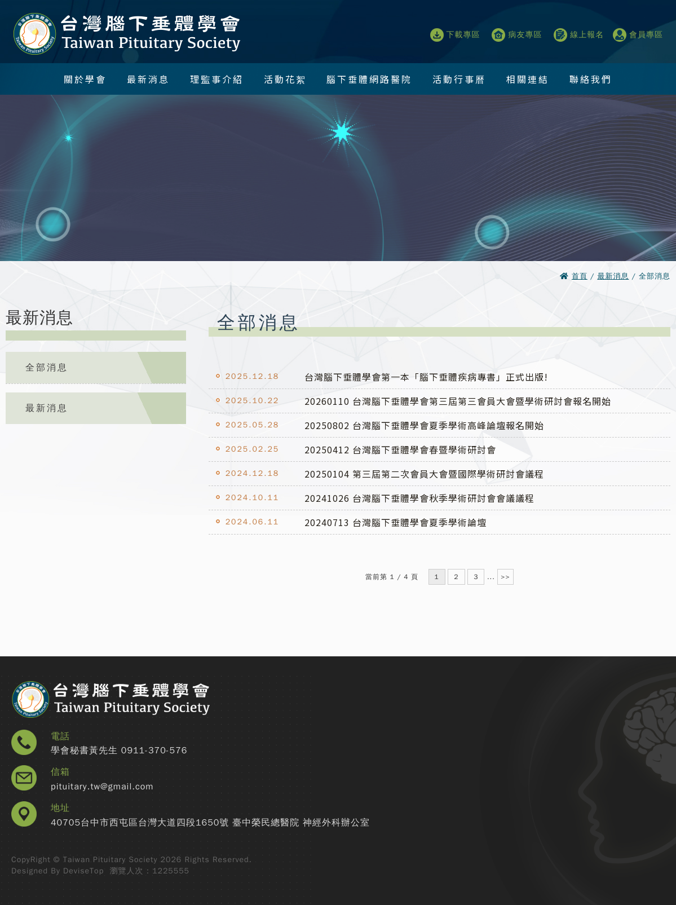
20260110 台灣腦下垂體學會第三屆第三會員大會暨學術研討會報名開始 (457, 401)
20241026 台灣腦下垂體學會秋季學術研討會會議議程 (419, 498)
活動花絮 (285, 79)
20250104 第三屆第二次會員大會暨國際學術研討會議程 (424, 473)
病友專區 (517, 35)
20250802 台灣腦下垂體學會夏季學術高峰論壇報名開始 (424, 425)
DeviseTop (83, 871)
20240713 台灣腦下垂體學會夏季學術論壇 (395, 522)
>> (505, 576)
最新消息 (148, 79)
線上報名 (579, 35)
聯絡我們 (590, 79)
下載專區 (455, 35)
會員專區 (638, 35)
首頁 (579, 276)
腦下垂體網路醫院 (369, 79)
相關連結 (527, 79)
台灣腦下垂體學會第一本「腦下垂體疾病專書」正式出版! (426, 376)
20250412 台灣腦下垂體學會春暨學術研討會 (400, 449)
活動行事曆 (459, 79)
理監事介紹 (217, 79)
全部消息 (46, 367)
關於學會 (85, 79)
